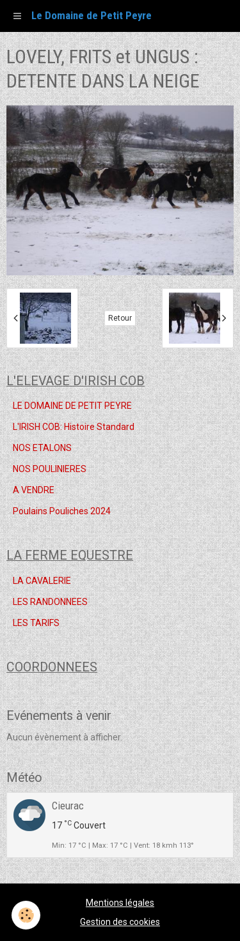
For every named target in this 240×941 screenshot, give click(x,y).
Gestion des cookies (120, 922)
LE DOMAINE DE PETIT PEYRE (72, 406)
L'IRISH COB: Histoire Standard (73, 427)
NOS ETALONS (42, 448)
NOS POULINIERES (49, 469)
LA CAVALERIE (42, 581)
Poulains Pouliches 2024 (62, 511)
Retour (120, 318)
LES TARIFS (36, 623)
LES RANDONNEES (50, 602)
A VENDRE (33, 490)
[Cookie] (26, 915)
